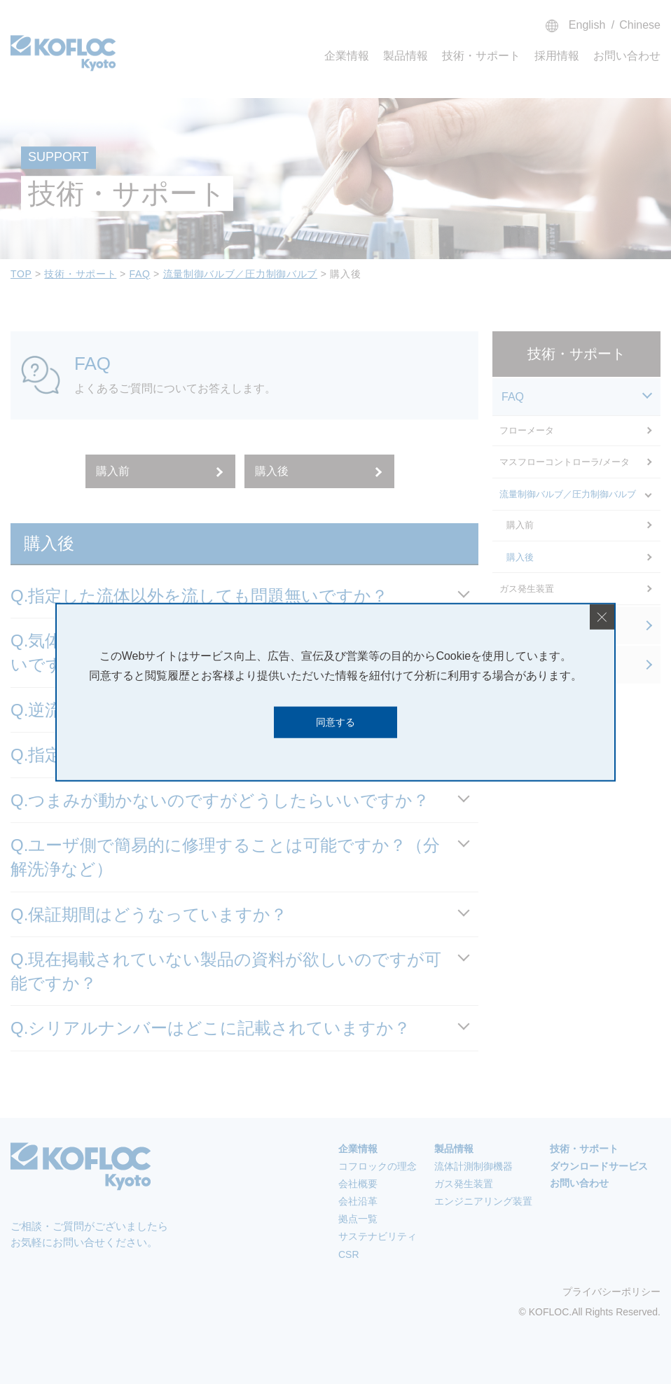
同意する (335, 722)
